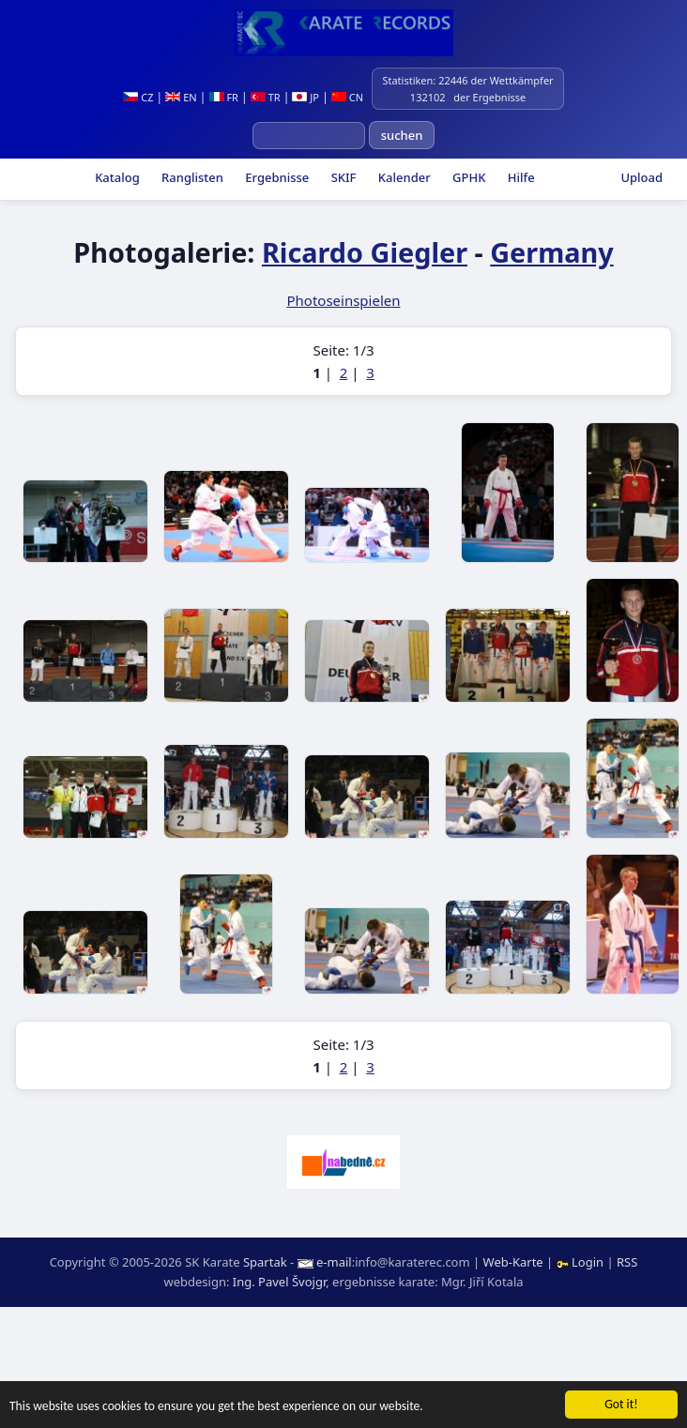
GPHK (468, 177)
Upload (641, 177)
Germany (551, 252)
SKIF (342, 177)
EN (180, 97)
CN (347, 97)
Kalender (402, 177)
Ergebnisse (275, 177)
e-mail (334, 1261)
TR (266, 97)
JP (305, 97)
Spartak (265, 1261)
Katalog (116, 177)
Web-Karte (513, 1261)
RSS (627, 1261)
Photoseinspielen (343, 300)
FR (223, 97)
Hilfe (519, 177)
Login (582, 1261)
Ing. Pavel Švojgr (279, 1281)
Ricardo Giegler (364, 252)
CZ (138, 97)
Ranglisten (191, 177)
